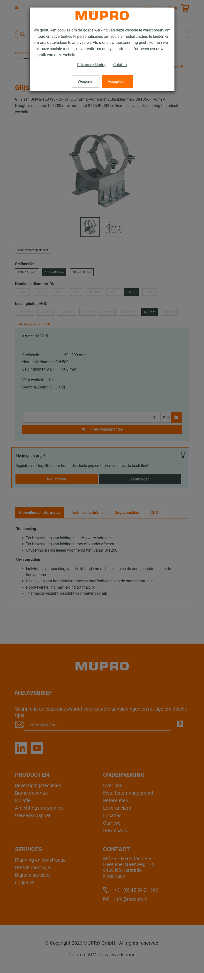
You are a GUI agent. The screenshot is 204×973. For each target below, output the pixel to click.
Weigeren (85, 81)
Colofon (120, 64)
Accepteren (117, 81)
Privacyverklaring (91, 64)
